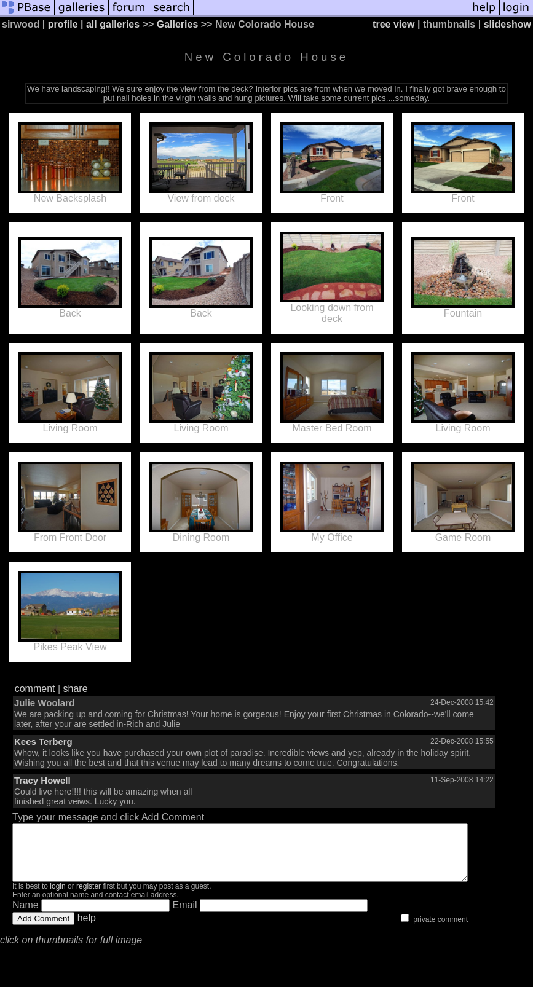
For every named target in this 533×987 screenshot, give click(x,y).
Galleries (178, 24)
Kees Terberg (43, 741)
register (88, 897)
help (86, 929)
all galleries (113, 24)
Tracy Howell (42, 780)
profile (63, 24)
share (75, 688)
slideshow (507, 24)
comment (35, 688)
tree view (393, 24)
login (57, 897)
